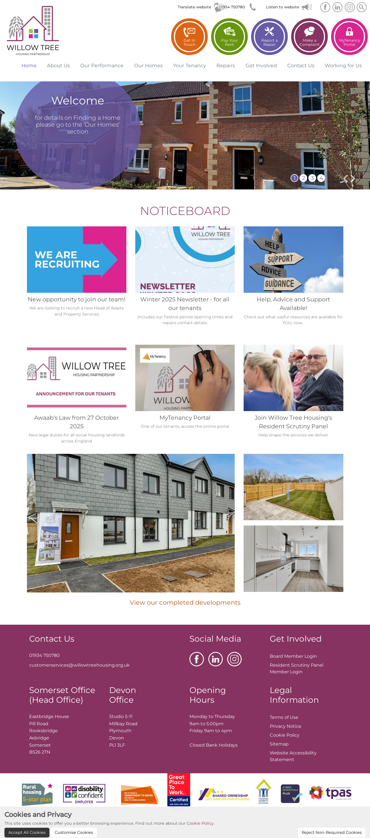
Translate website (194, 7)
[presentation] (345, 178)
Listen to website (282, 7)
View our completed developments (185, 602)
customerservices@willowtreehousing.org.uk (79, 665)
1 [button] (295, 178)
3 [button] (312, 178)
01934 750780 (232, 7)
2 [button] (303, 178)
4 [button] (321, 178)
